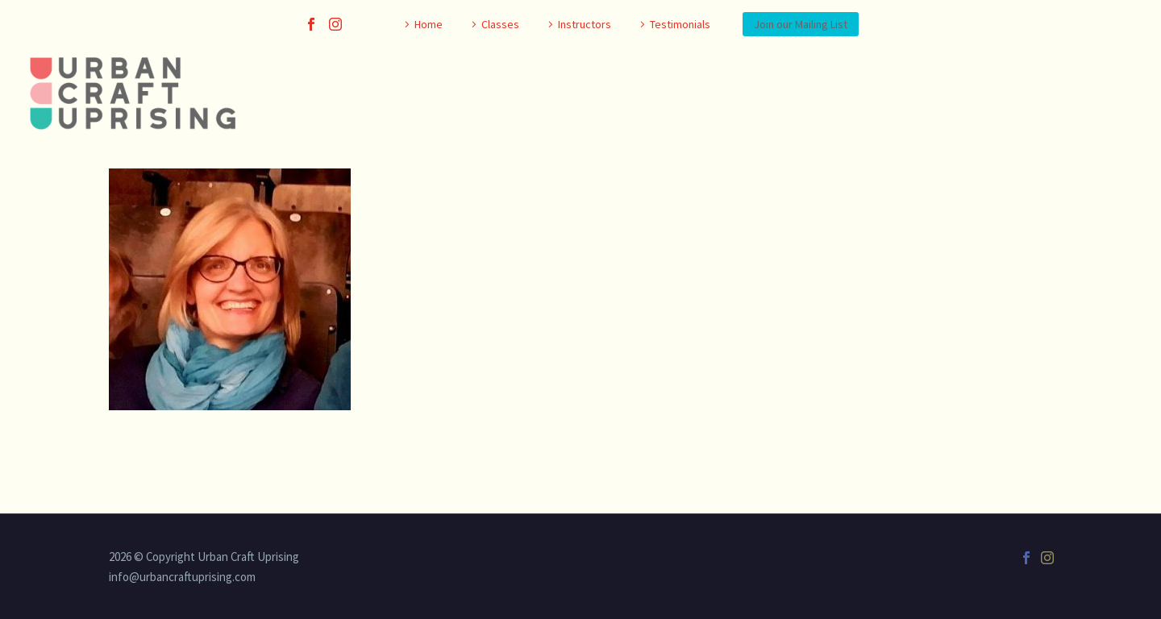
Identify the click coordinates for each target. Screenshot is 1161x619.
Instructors (584, 24)
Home (428, 24)
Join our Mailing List (800, 24)
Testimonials (680, 24)
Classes (500, 24)
